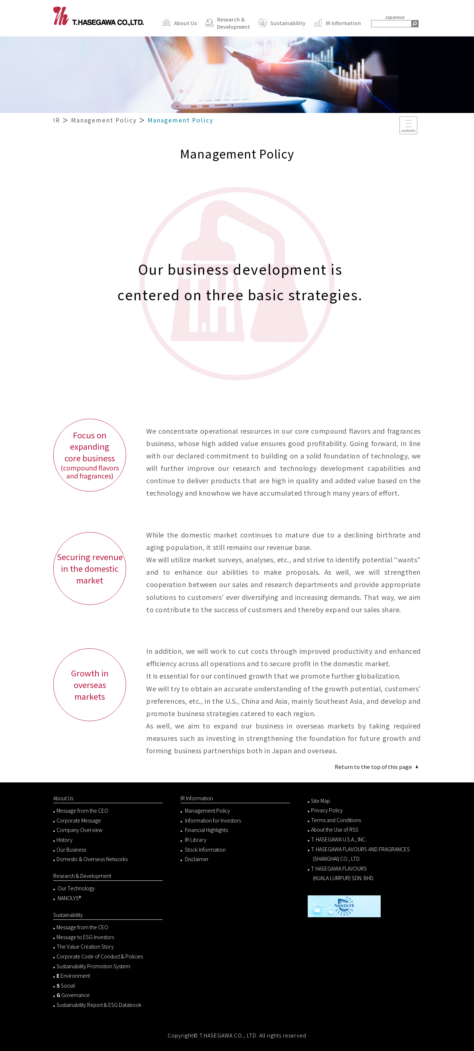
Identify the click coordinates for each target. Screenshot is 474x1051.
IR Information (336, 22)
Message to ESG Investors (85, 937)
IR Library (195, 839)
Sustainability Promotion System (93, 966)
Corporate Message (79, 820)
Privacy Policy (327, 810)
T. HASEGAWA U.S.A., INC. (338, 839)
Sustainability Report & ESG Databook (99, 1004)
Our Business (71, 849)
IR (56, 120)
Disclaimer (197, 859)
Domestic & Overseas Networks (92, 859)
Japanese (395, 17)
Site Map (320, 800)
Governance (73, 995)
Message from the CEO (82, 810)
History (65, 839)
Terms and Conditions (336, 820)
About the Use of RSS (334, 829)
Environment (73, 975)
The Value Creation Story (85, 946)
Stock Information (205, 849)
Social (66, 985)
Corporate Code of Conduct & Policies (100, 956)
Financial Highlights (206, 829)
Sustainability (281, 22)
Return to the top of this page (373, 766)
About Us (178, 22)
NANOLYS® (69, 898)
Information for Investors (213, 820)
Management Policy (104, 120)
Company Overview (79, 829)
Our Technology (76, 888)
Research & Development (226, 22)
